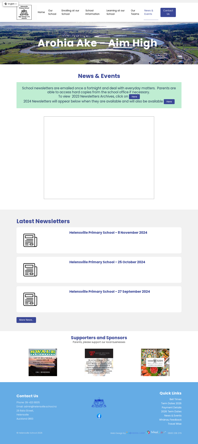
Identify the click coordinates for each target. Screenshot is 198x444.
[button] (11, 4)
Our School (52, 12)
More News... (26, 320)
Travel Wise (175, 423)
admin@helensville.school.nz (40, 406)
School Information (93, 12)
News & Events (148, 12)
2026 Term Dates (171, 411)
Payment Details (172, 407)
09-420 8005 (32, 402)
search (180, 12)
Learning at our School (116, 12)
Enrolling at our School (70, 12)
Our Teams (135, 12)
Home (41, 12)
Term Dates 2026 (171, 403)
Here (134, 96)
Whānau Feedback (170, 419)
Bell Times (176, 399)
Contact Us (168, 12)
